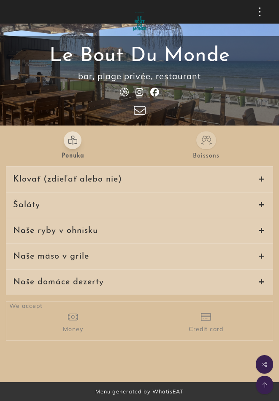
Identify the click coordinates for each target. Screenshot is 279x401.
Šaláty (26, 205)
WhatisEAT (168, 391)
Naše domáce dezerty (58, 282)
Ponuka (73, 156)
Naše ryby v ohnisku (55, 231)
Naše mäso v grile (51, 256)
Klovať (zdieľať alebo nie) (67, 179)
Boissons (206, 156)
